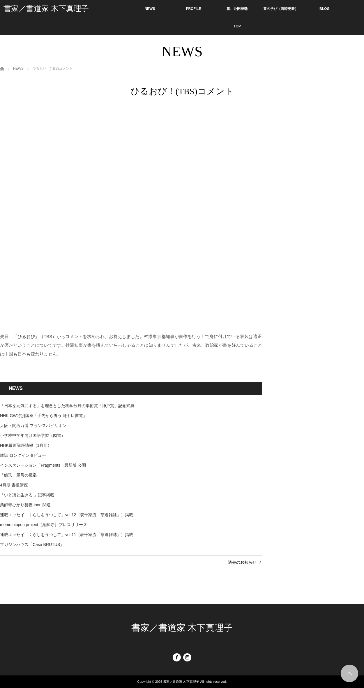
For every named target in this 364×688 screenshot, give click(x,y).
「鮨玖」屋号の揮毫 (18, 475)
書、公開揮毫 (237, 9)
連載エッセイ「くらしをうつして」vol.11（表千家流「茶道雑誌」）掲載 (66, 535)
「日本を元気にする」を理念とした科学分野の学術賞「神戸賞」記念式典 (67, 406)
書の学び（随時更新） (280, 9)
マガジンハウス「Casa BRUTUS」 (32, 544)
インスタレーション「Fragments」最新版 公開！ (45, 465)
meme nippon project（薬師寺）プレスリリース (43, 525)
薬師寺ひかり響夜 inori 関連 (25, 505)
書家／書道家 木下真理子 (46, 8)
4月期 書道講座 (14, 485)
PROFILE (193, 9)
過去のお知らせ (242, 562)
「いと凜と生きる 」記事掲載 (27, 495)
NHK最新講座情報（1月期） (26, 445)
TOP (237, 26)
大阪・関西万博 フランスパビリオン (33, 425)
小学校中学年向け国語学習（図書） (32, 435)
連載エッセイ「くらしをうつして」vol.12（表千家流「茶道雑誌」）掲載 (66, 515)
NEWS (149, 9)
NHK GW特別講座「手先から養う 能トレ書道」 (43, 416)
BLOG (324, 9)
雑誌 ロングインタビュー (23, 455)
